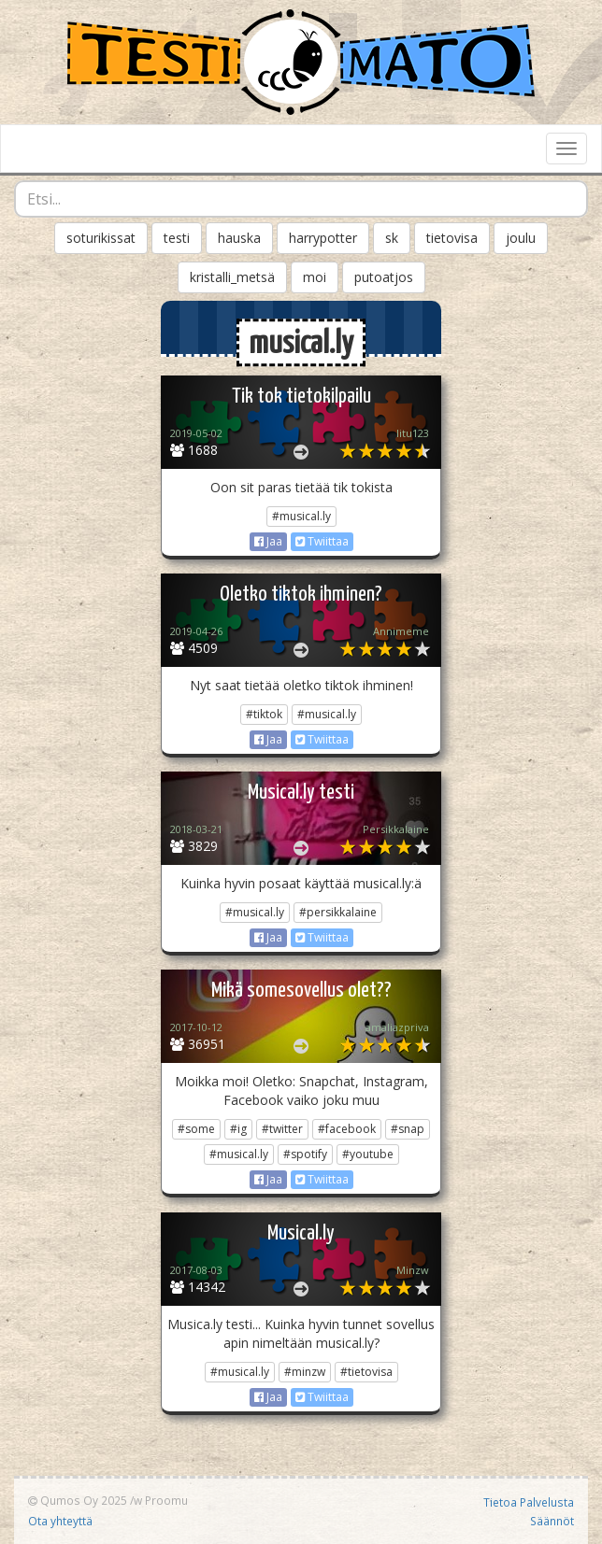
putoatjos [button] (383, 277)
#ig (238, 1129)
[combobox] (301, 199)
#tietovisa (366, 1372)
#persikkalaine (338, 912)
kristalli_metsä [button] (232, 277)
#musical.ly (301, 516)
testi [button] (177, 238)
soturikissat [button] (101, 238)
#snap (407, 1129)
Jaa (268, 541)
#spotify (305, 1154)
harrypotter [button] (323, 238)
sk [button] (391, 238)
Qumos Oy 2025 (77, 1500)
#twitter (282, 1129)
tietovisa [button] (452, 238)
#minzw (304, 1372)
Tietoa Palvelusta (528, 1501)
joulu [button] (521, 238)
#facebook (347, 1129)
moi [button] (314, 277)
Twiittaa (322, 541)
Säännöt (552, 1520)
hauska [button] (239, 238)
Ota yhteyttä (60, 1520)
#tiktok (264, 714)
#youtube (368, 1154)
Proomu (166, 1500)
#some (196, 1129)
